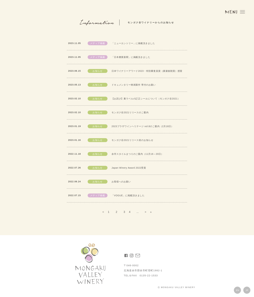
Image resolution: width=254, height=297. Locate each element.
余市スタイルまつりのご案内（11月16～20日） (137, 154)
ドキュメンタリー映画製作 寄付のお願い (134, 84)
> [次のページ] (145, 212)
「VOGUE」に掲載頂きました (128, 195)
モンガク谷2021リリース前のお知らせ (132, 140)
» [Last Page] (151, 212)
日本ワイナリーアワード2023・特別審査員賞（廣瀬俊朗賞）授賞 (147, 71)
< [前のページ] (103, 212)
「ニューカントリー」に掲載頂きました (133, 43)
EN (237, 290)
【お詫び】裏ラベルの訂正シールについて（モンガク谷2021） (146, 98)
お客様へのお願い (121, 181)
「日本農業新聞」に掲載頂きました (131, 57)
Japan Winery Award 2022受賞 (129, 167)
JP (247, 290)
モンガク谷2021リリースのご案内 (130, 112)
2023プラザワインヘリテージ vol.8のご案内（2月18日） (143, 126)
